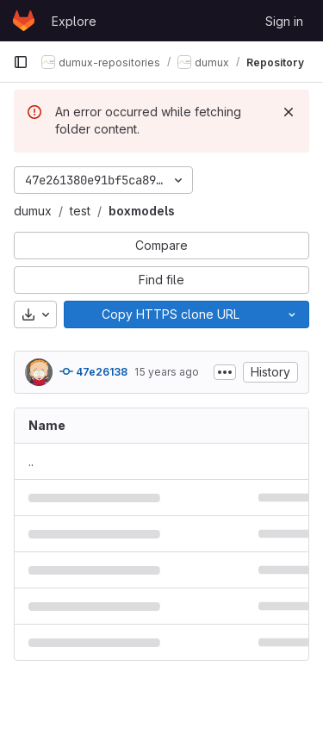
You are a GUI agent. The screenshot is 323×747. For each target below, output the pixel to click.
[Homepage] (23, 20)
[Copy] (170, 314)
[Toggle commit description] (225, 372)
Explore (74, 21)
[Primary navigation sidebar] (20, 62)
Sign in (284, 21)
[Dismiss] (288, 112)
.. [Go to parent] (31, 461)
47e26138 (93, 371)
